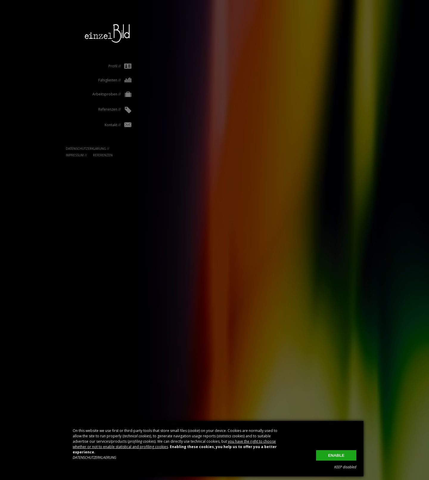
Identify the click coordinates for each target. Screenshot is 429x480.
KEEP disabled (345, 467)
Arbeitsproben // (102, 95)
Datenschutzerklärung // (78, 148)
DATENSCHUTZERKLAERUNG (94, 457)
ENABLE (336, 455)
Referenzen (93, 155)
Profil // (110, 66)
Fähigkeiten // (105, 80)
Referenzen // (105, 110)
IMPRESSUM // (66, 155)
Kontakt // (108, 124)
